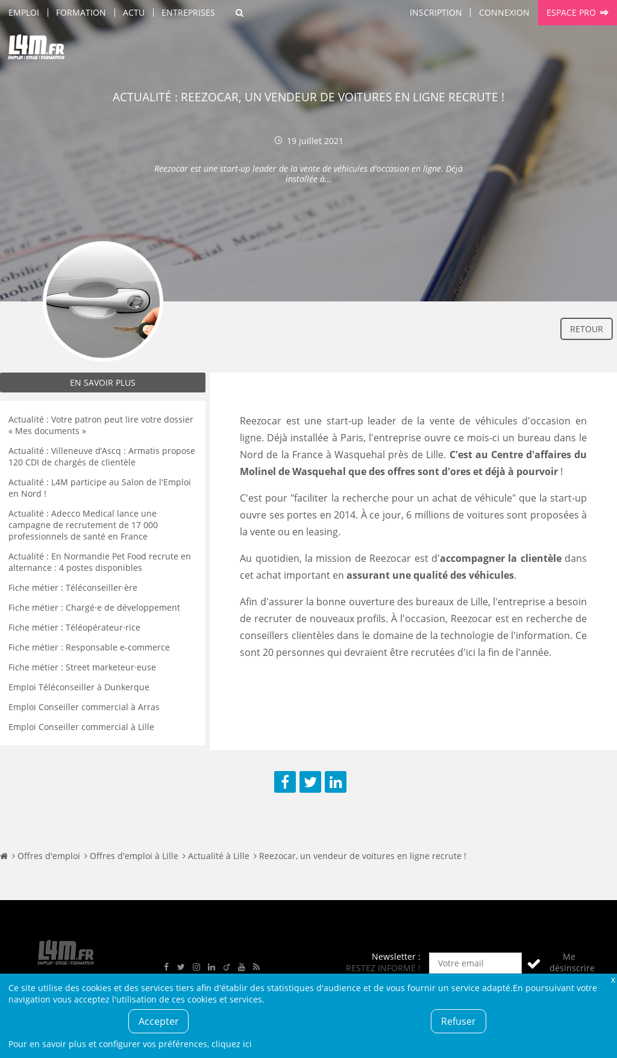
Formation (81, 12)
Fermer (613, 979)
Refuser (458, 1021)
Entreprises (188, 12)
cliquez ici (231, 1044)
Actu (134, 12)
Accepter (159, 1021)
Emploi (23, 12)
